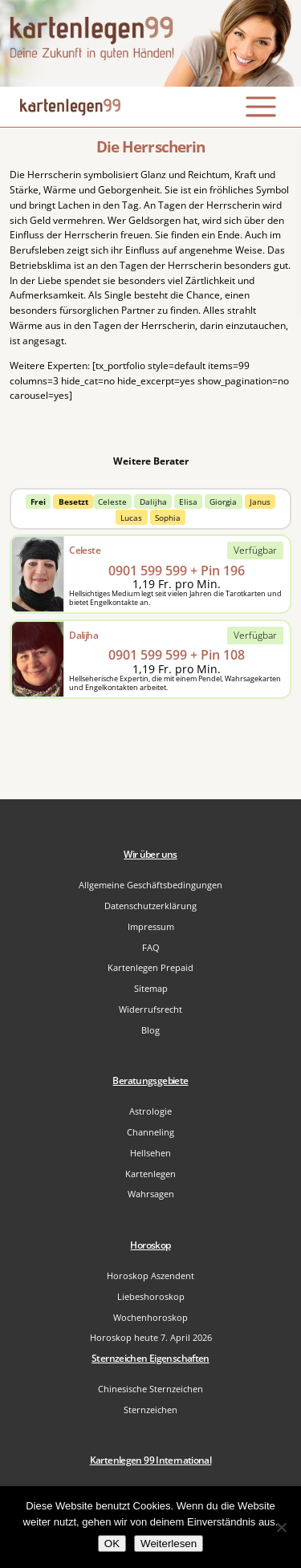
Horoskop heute (151, 1337)
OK (112, 1544)
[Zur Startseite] (150, 43)
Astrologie (150, 1111)
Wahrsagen (151, 1194)
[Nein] (281, 1527)
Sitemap (151, 988)
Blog (150, 1030)
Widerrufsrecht (150, 1009)
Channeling (150, 1132)
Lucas (131, 517)
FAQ (151, 947)
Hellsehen (150, 1153)
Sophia (168, 517)
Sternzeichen (150, 1409)
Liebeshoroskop (151, 1296)
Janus (260, 501)
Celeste (112, 501)
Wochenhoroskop (150, 1317)
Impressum (151, 926)
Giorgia (223, 501)
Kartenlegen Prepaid (150, 967)
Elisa (188, 501)
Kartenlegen (150, 1174)
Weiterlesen (168, 1544)
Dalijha (153, 501)
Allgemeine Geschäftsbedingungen (150, 885)
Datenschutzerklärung (150, 906)
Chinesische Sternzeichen (150, 1389)
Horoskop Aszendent (150, 1275)
